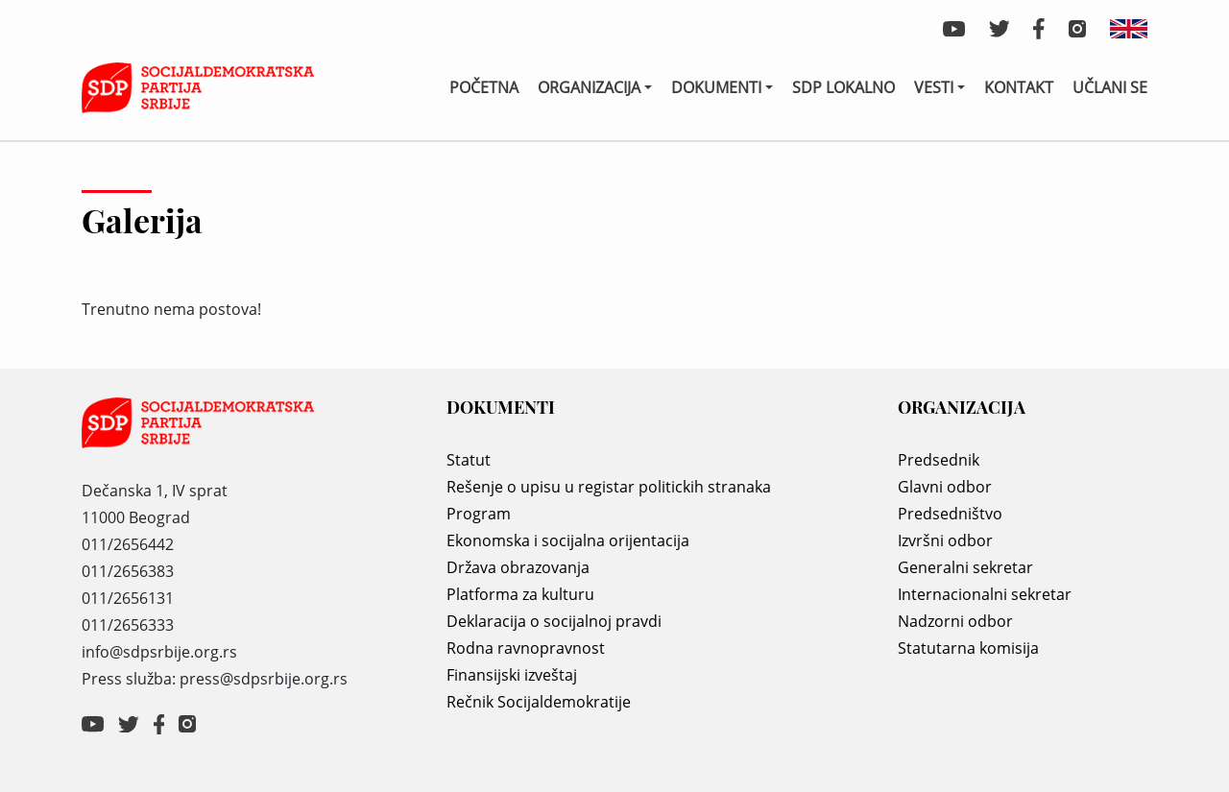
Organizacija (589, 87)
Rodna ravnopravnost (525, 648)
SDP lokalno (843, 87)
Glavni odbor (945, 486)
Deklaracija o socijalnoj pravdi (554, 621)
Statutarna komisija (968, 648)
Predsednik (938, 459)
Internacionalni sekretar (985, 594)
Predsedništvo (950, 513)
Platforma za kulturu (520, 594)
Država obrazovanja (518, 567)
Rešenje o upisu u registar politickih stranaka (608, 486)
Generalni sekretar (965, 567)
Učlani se (1109, 87)
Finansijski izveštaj (511, 674)
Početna (483, 87)
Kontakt (1018, 87)
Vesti (933, 87)
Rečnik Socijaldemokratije (538, 701)
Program (478, 513)
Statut (468, 459)
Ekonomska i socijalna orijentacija (567, 540)
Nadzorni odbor (955, 621)
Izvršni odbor (945, 540)
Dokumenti (716, 87)
